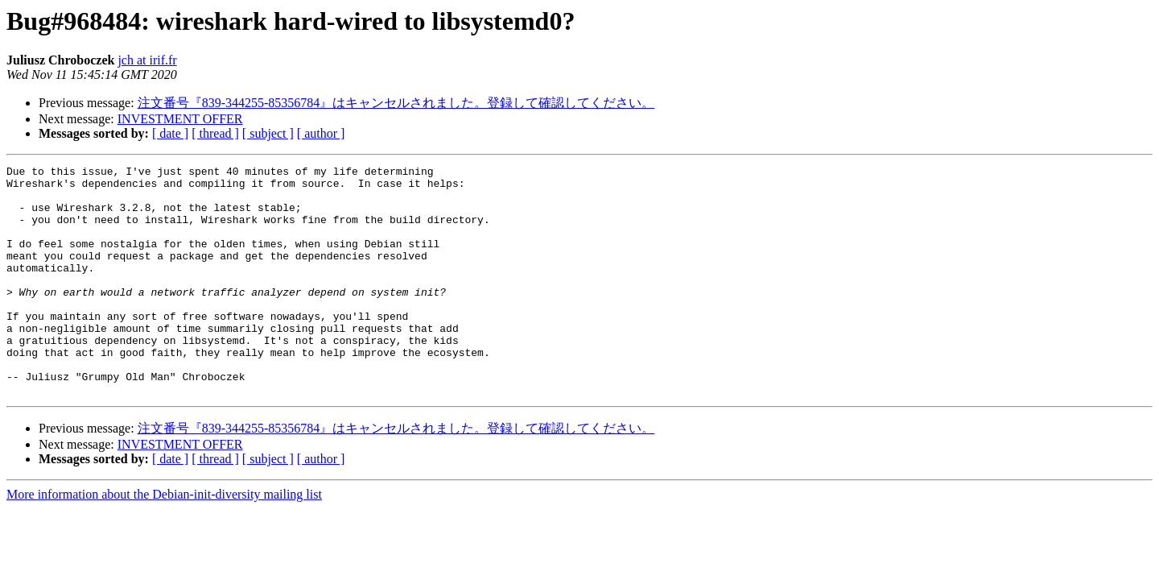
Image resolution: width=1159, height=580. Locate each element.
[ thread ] (215, 133)
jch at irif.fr (147, 60)
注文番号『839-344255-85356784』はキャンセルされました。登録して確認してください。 (396, 103)
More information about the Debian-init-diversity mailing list (164, 540)
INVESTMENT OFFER (180, 119)
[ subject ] (268, 133)
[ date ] (170, 133)
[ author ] (321, 133)
